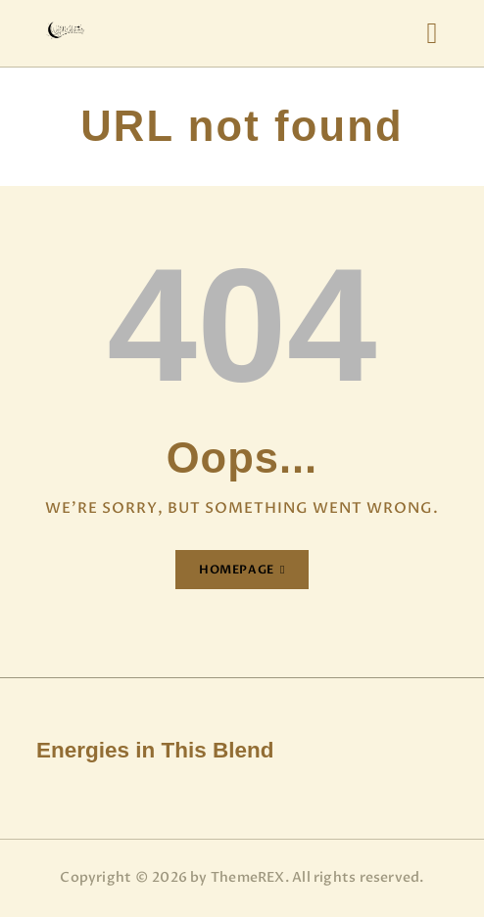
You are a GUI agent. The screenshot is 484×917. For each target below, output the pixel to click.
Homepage (236, 569)
